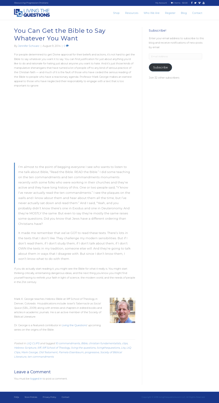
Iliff (39, 347)
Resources (131, 13)
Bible (84, 343)
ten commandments (41, 356)
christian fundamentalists (105, 343)
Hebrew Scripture (25, 347)
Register (170, 13)
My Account (161, 3)
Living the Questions (74, 325)
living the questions (83, 347)
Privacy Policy (49, 397)
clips (125, 343)
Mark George (29, 352)
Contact (197, 13)
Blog (184, 13)
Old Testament (48, 352)
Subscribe (160, 67)
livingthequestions (108, 347)
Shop (116, 13)
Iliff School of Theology (56, 347)
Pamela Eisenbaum (71, 352)
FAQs (16, 397)
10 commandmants (67, 343)
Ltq (123, 347)
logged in (36, 378)
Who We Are (152, 13)
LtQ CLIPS (33, 343)
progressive (92, 352)
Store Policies (31, 397)
